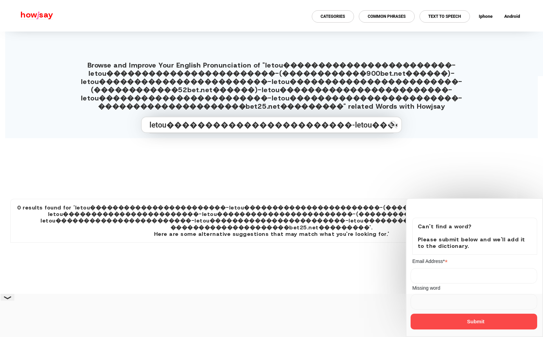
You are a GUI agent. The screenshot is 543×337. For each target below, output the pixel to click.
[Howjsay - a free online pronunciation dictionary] (26, 16)
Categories (333, 16)
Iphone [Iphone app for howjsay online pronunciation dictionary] (486, 16)
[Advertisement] (272, 165)
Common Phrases (387, 16)
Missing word (426, 288)
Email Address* (430, 261)
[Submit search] (393, 124)
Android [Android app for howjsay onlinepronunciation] (512, 16)
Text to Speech (444, 16)
